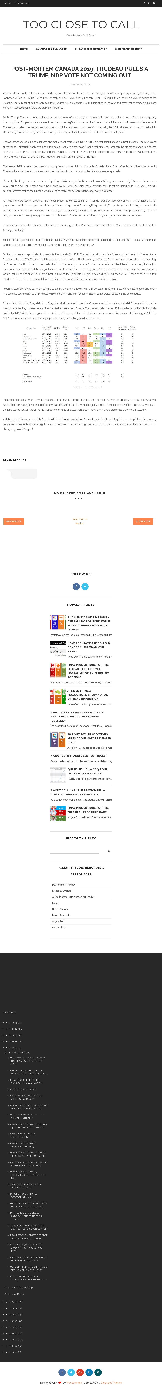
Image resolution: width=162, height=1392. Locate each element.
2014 (14, 1327)
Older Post (143, 521)
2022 (15, 1029)
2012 (14, 1339)
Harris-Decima (60, 909)
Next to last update (23, 1089)
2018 (14, 1302)
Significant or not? (128, 49)
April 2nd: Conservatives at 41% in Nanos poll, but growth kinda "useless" (76, 716)
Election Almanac (61, 890)
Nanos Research (61, 915)
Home (8, 3)
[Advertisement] (25, 983)
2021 (14, 1035)
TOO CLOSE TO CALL (81, 24)
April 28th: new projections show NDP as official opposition (88, 695)
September (21, 1287)
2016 (14, 1314)
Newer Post (13, 521)
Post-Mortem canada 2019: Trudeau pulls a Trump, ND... (27, 1061)
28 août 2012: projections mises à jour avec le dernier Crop (89, 738)
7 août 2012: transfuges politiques (78, 756)
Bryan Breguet (14, 460)
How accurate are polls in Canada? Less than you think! (89, 647)
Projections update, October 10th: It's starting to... (28, 1174)
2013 (14, 1333)
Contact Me (22, 3)
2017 (14, 1308)
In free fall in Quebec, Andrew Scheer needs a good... (26, 1216)
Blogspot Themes (111, 1382)
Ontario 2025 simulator (91, 49)
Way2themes (74, 1382)
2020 (15, 1041)
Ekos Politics (58, 927)
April (17, 1294)
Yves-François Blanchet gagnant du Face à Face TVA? (26, 1247)
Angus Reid (58, 921)
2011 (14, 1346)
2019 (14, 1047)
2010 (14, 1352)
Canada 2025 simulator (51, 49)
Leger (55, 903)
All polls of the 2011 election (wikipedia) (73, 897)
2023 (14, 1022)
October (19, 1052)
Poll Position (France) (63, 884)
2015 (14, 1321)
